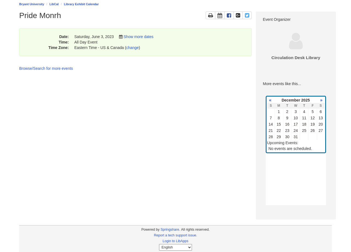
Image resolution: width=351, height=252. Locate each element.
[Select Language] (175, 247)
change (132, 47)
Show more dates (139, 36)
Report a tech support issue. (175, 235)
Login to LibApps (175, 241)
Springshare (169, 229)
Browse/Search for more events (46, 68)
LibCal (54, 4)
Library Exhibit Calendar (81, 4)
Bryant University (31, 4)
